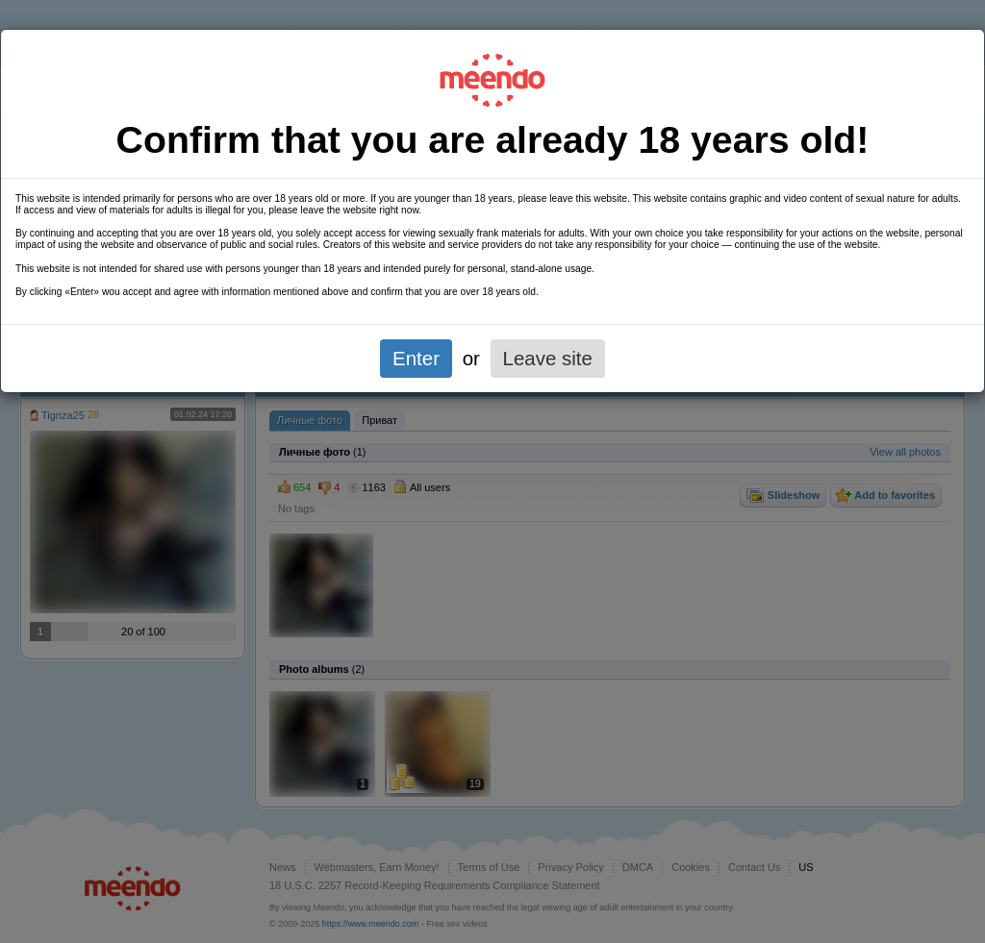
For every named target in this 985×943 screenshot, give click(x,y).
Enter (416, 358)
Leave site (548, 358)
